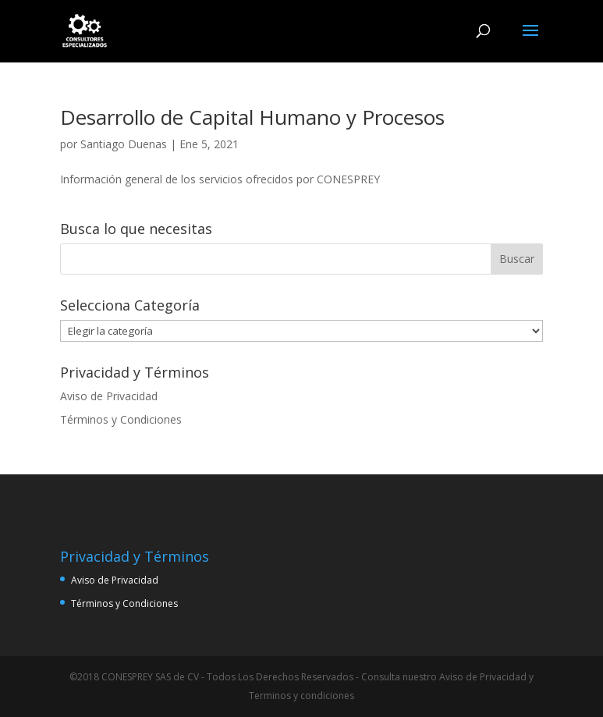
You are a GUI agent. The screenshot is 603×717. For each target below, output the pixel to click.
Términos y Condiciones (121, 419)
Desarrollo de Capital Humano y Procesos (252, 117)
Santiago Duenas (123, 144)
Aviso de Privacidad (109, 396)
